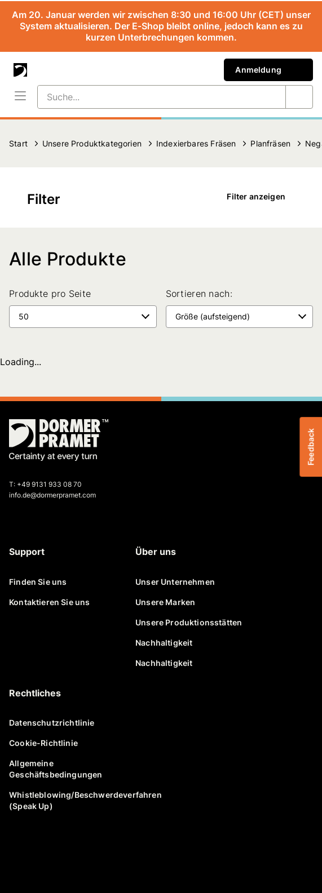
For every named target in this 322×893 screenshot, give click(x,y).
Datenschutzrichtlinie (52, 722)
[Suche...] (148, 97)
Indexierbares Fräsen (196, 143)
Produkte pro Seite (50, 293)
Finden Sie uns (38, 582)
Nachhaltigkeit (163, 642)
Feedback (310, 446)
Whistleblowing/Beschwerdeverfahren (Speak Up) (67, 800)
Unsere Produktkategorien (92, 143)
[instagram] (130, 852)
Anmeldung (268, 69)
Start (18, 143)
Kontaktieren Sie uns (49, 602)
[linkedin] (76, 852)
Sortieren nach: (199, 293)
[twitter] (49, 852)
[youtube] (103, 852)
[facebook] (22, 852)
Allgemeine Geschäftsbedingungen (55, 768)
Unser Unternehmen (175, 582)
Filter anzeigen (264, 196)
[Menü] (20, 97)
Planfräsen (270, 143)
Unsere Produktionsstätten (188, 622)
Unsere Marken (165, 602)
